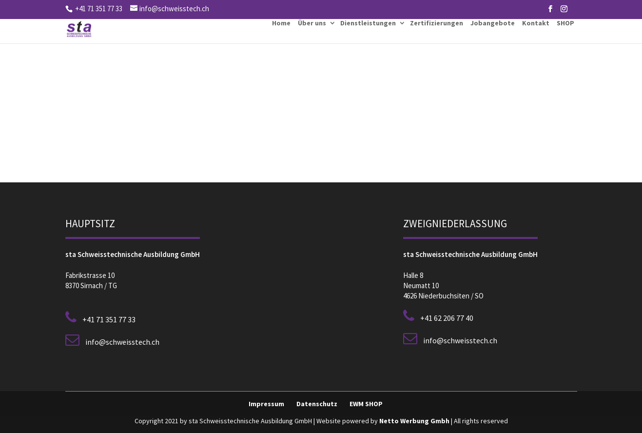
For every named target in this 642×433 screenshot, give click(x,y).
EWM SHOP (366, 403)
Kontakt (535, 23)
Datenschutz (316, 403)
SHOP (565, 23)
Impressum (266, 403)
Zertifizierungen (436, 23)
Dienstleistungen (368, 23)
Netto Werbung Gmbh (414, 420)
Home (281, 23)
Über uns (312, 23)
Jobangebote (492, 23)
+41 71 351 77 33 (98, 8)
